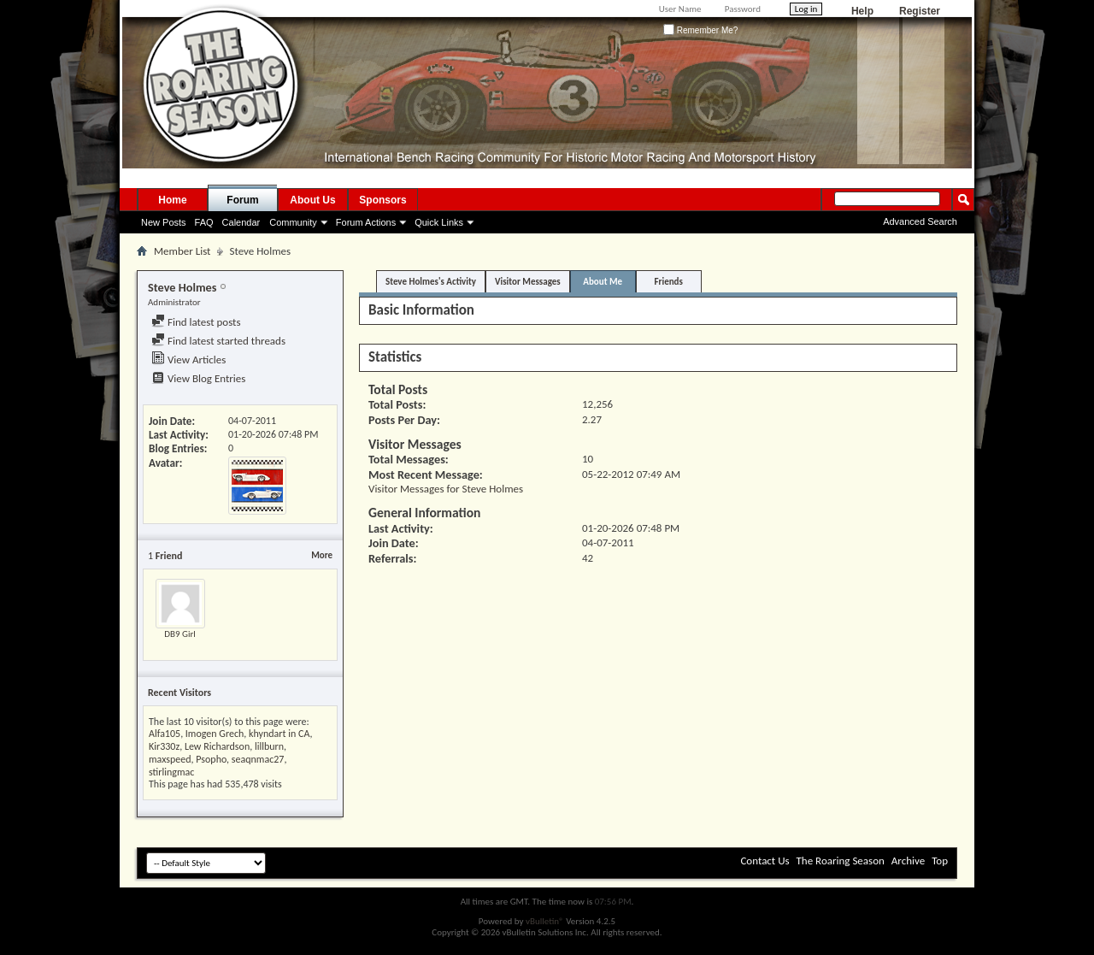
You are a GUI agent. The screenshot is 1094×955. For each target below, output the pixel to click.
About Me (602, 281)
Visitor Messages (528, 281)
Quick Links (439, 222)
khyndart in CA (279, 734)
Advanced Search (920, 221)
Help (862, 11)
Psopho (211, 759)
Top (940, 860)
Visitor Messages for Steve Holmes (445, 488)
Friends (669, 281)
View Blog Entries (198, 378)
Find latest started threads (218, 340)
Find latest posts (196, 321)
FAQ (204, 222)
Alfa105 (164, 734)
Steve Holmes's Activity (430, 281)
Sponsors (382, 200)
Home (172, 200)
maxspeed (170, 759)
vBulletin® (545, 921)
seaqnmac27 (258, 759)
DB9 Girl (180, 634)
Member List (182, 251)
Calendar (241, 222)
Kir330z (164, 746)
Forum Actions (366, 222)
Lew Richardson (217, 746)
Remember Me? (700, 30)
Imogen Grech (214, 734)
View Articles (188, 359)
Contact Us (764, 860)
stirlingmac (171, 772)
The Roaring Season (841, 860)
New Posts (163, 222)
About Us (312, 200)
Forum (242, 200)
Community (293, 222)
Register (919, 11)
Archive (908, 860)
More (321, 555)
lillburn (269, 746)
